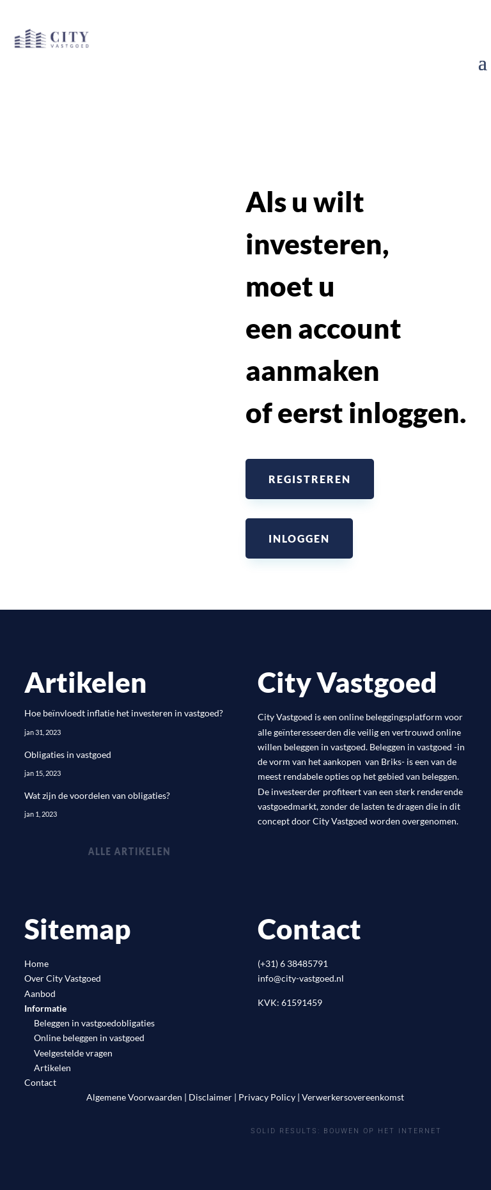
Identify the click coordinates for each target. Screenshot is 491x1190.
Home (36, 963)
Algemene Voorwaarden (134, 1097)
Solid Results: (285, 1131)
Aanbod (40, 993)
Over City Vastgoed (62, 978)
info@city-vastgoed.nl (301, 978)
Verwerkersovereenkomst (353, 1097)
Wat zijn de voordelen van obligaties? (97, 795)
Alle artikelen (130, 851)
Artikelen (52, 1067)
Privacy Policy (266, 1097)
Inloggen (299, 538)
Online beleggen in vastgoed (89, 1037)
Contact (40, 1082)
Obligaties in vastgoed (67, 754)
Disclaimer (210, 1097)
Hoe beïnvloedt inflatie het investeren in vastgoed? (123, 712)
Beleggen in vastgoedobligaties (94, 1022)
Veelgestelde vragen (73, 1052)
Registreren (310, 479)
